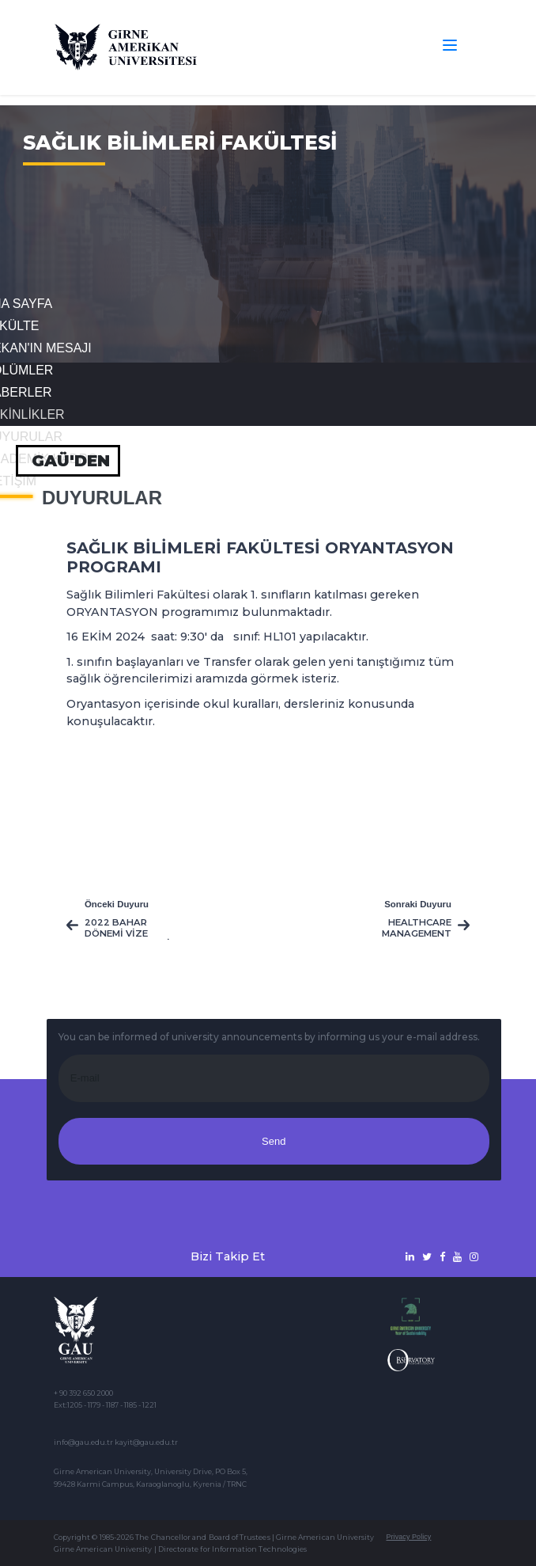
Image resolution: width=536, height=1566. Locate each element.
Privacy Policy (408, 1537)
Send (273, 1141)
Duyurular (102, 498)
